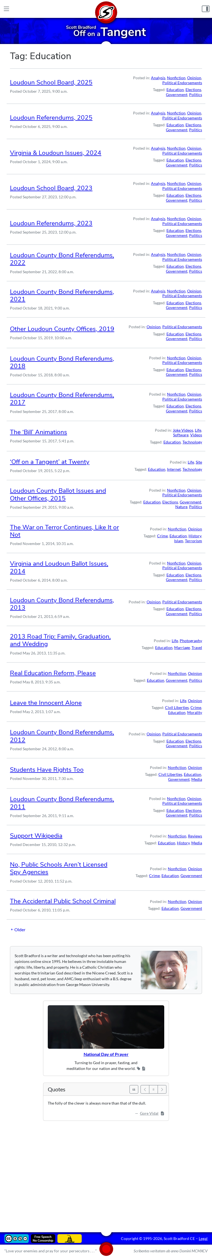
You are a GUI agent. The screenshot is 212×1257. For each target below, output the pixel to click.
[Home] (106, 9)
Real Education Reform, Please (53, 673)
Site (199, 462)
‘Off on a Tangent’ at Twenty (49, 462)
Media (196, 779)
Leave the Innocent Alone (46, 703)
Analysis (158, 77)
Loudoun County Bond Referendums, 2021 (62, 295)
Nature (181, 506)
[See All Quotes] (133, 1089)
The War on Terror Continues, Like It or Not (64, 531)
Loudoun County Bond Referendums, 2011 (62, 803)
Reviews (195, 836)
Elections (193, 89)
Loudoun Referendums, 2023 (51, 223)
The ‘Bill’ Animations (38, 432)
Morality (194, 712)
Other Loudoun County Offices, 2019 (62, 329)
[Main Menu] (6, 9)
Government (176, 94)
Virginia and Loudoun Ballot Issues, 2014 (59, 567)
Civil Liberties (177, 707)
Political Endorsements (182, 82)
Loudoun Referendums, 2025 (51, 117)
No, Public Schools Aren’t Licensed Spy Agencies (58, 868)
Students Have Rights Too (47, 769)
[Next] (162, 1089)
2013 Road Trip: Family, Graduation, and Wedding (60, 640)
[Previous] (145, 1089)
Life (198, 430)
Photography (191, 640)
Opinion (194, 77)
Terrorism (193, 540)
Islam (178, 540)
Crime (162, 535)
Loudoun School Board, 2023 (51, 188)
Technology (192, 442)
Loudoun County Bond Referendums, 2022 (62, 259)
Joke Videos (183, 430)
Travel (197, 647)
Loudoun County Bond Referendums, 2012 (62, 736)
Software (181, 434)
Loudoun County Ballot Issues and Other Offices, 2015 (58, 494)
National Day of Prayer (106, 1054)
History (195, 535)
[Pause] (153, 1089)
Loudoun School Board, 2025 (51, 82)
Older (17, 929)
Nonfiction (176, 77)
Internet (174, 469)
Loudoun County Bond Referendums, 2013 (62, 604)
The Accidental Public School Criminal (63, 901)
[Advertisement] (106, 1172)
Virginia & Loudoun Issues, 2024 (55, 153)
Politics (195, 94)
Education (175, 89)
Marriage (182, 647)
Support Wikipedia (36, 835)
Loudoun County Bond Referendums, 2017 (62, 399)
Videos (196, 434)
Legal (203, 1238)
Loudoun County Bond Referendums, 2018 (62, 362)
